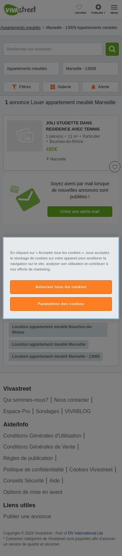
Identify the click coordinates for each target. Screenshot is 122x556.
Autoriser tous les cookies (61, 287)
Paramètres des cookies (61, 304)
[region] (61, 278)
